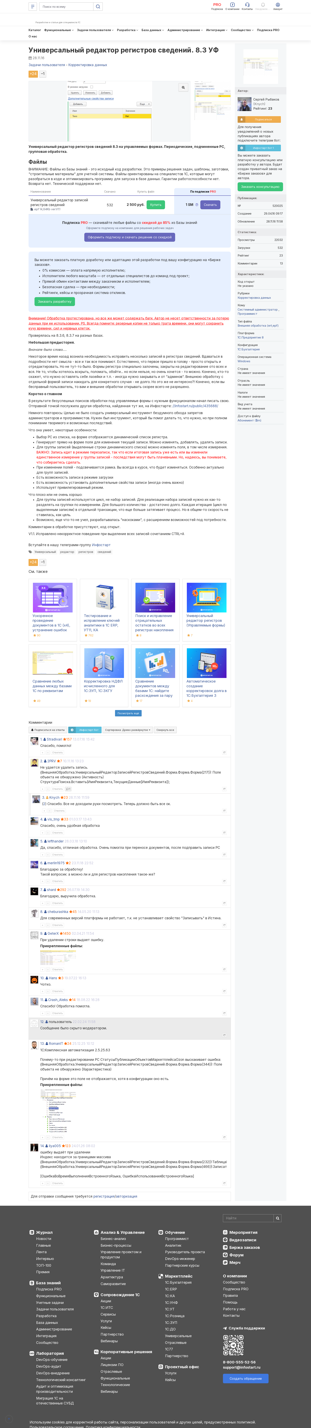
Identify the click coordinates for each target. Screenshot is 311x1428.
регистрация (104, 1196)
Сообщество (47, 1343)
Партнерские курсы (182, 1265)
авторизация (126, 1196)
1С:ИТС (107, 1307)
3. (43, 798)
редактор (67, 551)
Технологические (115, 1385)
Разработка (46, 1316)
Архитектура (112, 1277)
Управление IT (113, 1270)
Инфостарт (101, 545)
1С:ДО (170, 1329)
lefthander (56, 841)
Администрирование (54, 1329)
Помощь (230, 1302)
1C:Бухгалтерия (249, 349)
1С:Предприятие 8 (251, 337)
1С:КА (170, 1296)
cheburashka (58, 912)
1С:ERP (171, 1289)
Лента (41, 1252)
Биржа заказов (244, 1247)
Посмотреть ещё (128, 713)
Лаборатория (50, 1353)
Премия (43, 1272)
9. (41, 934)
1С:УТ (170, 1309)
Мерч (234, 1262)
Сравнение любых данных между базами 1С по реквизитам (52, 686)
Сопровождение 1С (120, 1294)
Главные (43, 1245)
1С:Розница (174, 1316)
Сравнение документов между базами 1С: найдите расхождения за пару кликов (154, 690)
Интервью (45, 1259)
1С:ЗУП (171, 1323)
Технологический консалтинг (61, 1380)
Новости (43, 1239)
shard (51, 890)
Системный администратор (258, 309)
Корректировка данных (254, 297)
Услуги (106, 1321)
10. (42, 978)
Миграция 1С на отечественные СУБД (55, 1400)
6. (41, 863)
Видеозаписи (242, 1240)
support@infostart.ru (241, 1367)
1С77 (169, 1349)
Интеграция (46, 1336)
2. (41, 761)
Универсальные (178, 1336)
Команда (108, 1264)
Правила (230, 1295)
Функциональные (50, 1296)
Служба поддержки (247, 1328)
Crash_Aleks (58, 1000)
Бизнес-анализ (113, 1239)
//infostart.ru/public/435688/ (195, 406)
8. (41, 912)
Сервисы (108, 1314)
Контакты (231, 1315)
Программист (247, 314)
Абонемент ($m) (249, 420)
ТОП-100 (43, 1265)
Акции (106, 1301)
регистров (86, 551)
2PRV (51, 761)
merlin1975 (56, 863)
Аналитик (173, 1245)
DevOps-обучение (51, 1360)
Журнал (44, 1232)
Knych (54, 798)
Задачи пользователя (55, 1309)
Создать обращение (246, 1378)
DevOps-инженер (180, 1259)
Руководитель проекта (185, 1252)
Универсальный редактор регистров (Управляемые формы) (205, 620)
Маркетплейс (179, 1276)
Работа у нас (234, 1309)
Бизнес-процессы (116, 1245)
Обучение (175, 1232)
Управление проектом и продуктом (121, 1254)
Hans (53, 978)
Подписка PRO (49, 1289)
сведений (104, 551)
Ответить (57, 752)
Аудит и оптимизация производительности (54, 1389)
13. (42, 1044)
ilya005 (55, 1146)
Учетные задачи (50, 1303)
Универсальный (45, 551)
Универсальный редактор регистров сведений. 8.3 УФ (124, 50)
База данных (47, 1323)
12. (42, 1022)
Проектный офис (182, 1366)
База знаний (48, 1283)
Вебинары (109, 1341)
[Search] (252, 1218)
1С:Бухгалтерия (178, 1282)
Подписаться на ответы (48, 729)
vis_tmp (53, 819)
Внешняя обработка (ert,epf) (258, 325)
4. (41, 819)
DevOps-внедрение (53, 1373)
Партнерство (112, 1334)
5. (41, 841)
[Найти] (277, 1218)
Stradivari (54, 739)
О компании (235, 1276)
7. (41, 890)
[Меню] (33, 6)
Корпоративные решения (126, 1351)
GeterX (53, 934)
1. (41, 739)
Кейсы (106, 1327)
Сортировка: (127, 729)
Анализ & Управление (123, 1232)
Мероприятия (243, 1232)
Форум (236, 1255)
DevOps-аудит (48, 1366)
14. (42, 1146)
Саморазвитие (113, 1284)
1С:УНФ (171, 1303)
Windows (244, 361)
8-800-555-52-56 (239, 1362)
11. (42, 1000)
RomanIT (56, 1044)
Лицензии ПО (112, 1365)
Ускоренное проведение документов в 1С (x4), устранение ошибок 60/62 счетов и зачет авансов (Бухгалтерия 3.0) (52, 630)
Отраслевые (111, 1371)
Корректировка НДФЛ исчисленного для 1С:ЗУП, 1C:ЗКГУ (103, 686)
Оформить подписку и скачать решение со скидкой (130, 237)
